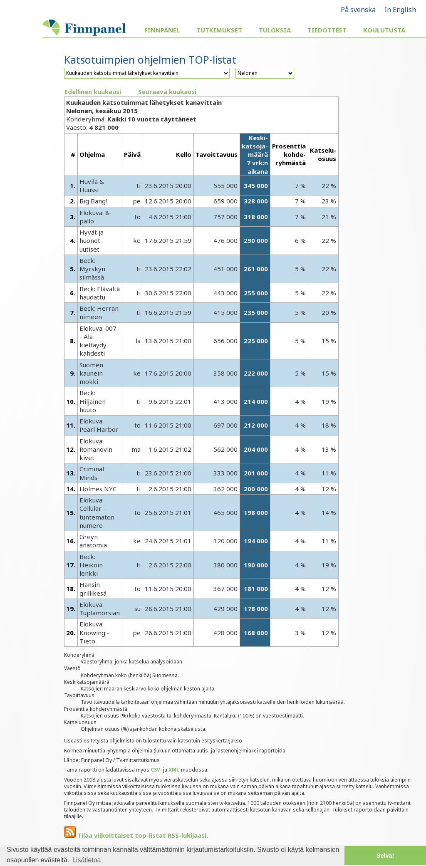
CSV (155, 769)
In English (400, 9)
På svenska (358, 9)
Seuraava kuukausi (167, 91)
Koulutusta (384, 30)
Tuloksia (275, 30)
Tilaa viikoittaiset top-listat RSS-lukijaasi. (136, 835)
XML (173, 769)
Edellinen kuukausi (92, 91)
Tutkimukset (219, 30)
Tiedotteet (327, 30)
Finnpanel (162, 30)
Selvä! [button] (385, 855)
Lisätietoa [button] (86, 860)
